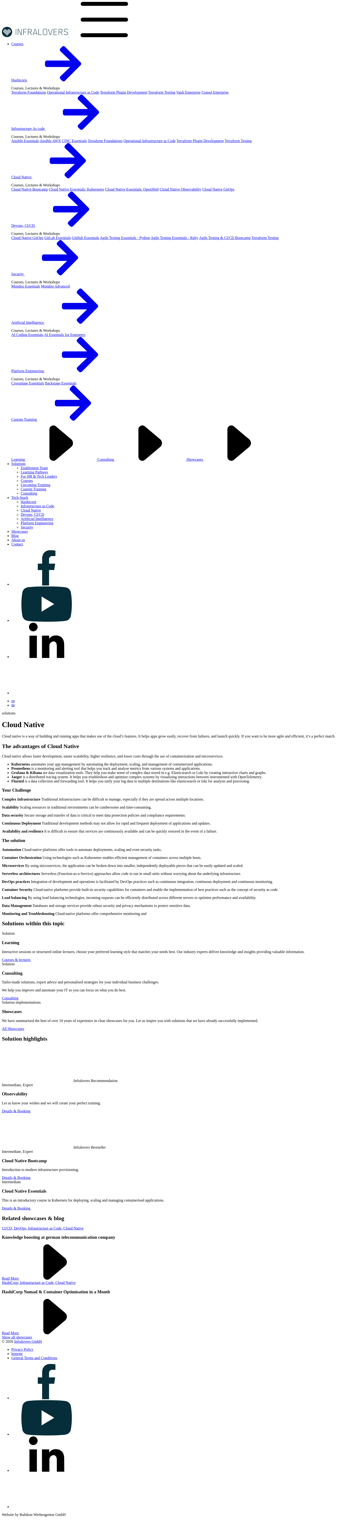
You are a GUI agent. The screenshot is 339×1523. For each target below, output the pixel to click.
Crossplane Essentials (27, 383)
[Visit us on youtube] (46, 620)
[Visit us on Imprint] (17, 1354)
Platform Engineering (63, 371)
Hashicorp (54, 80)
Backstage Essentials (61, 383)
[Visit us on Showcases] (19, 531)
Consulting (141, 459)
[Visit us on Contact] (17, 544)
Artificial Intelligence (63, 323)
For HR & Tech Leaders (39, 476)
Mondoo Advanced (55, 286)
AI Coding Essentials (27, 335)
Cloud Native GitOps (218, 189)
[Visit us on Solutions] (18, 464)
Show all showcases (17, 1337)
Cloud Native (57, 177)
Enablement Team (34, 468)
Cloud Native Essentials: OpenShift (132, 189)
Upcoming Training (35, 485)
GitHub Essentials (85, 238)
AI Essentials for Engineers (64, 335)
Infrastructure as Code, (45, 1228)
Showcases (230, 459)
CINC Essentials (74, 141)
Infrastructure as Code (37, 506)
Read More (46, 1278)
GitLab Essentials (57, 238)
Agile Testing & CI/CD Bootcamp (225, 238)
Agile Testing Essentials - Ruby (174, 238)
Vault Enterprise (188, 92)
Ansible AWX (50, 141)
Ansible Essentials (25, 141)
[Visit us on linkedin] (46, 657)
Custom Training (59, 419)
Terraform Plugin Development (123, 92)
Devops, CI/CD (58, 226)
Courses (27, 481)
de (13, 705)
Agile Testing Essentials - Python (125, 238)
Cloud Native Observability (181, 189)
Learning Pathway (34, 472)
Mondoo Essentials (25, 286)
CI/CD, (8, 1228)
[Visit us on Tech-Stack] (19, 498)
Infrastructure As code (63, 129)
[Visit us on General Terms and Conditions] (34, 1358)
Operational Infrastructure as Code (73, 92)
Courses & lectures (16, 960)
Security (53, 274)
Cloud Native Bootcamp (29, 189)
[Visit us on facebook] (46, 584)
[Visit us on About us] (18, 540)
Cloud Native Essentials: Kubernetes (76, 189)
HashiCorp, (11, 1283)
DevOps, (21, 1228)
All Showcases (13, 1029)
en (13, 701)
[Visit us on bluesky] (46, 693)
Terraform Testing (161, 92)
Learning (54, 459)
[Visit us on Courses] (17, 44)
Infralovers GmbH (28, 1341)
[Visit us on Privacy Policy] (22, 1349)
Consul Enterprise (215, 92)
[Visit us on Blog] (15, 536)
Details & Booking (16, 1111)
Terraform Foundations (28, 92)
